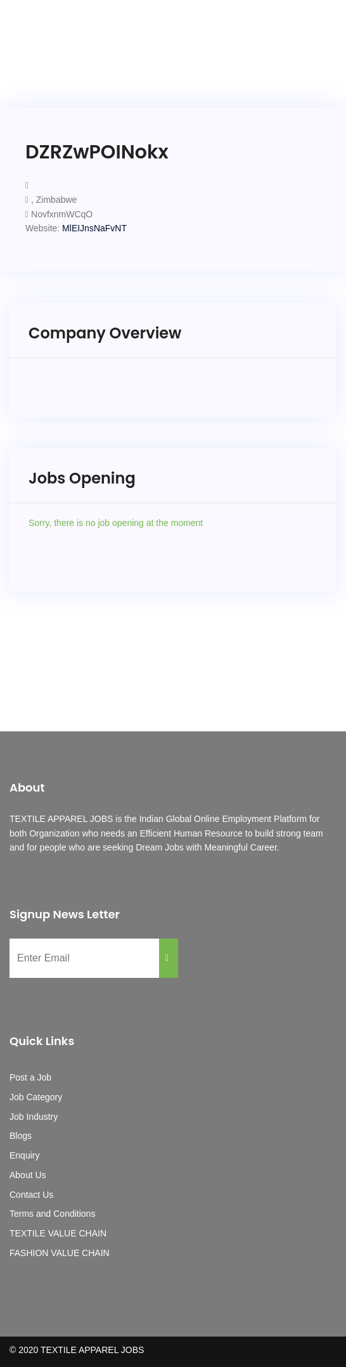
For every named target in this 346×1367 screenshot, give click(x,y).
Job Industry (34, 1117)
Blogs (21, 1136)
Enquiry (24, 1155)
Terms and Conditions (52, 1214)
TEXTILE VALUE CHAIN (58, 1233)
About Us (28, 1175)
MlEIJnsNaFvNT (94, 228)
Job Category (36, 1097)
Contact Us (31, 1195)
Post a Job (30, 1077)
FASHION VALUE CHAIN (60, 1253)
